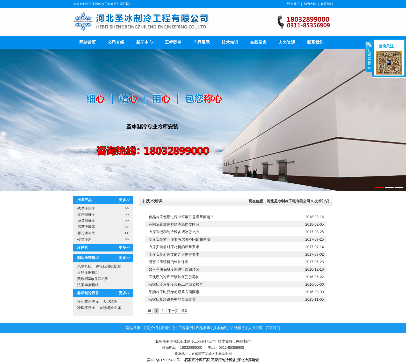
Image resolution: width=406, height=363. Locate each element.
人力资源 (287, 42)
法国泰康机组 (88, 285)
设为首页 (293, 4)
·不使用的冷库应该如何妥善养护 (174, 277)
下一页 (173, 311)
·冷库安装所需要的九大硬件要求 (174, 254)
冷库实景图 (86, 308)
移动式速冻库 (88, 301)
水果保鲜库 (86, 214)
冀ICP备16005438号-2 (165, 360)
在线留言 (258, 42)
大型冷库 (110, 301)
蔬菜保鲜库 (86, 221)
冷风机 (82, 247)
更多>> (124, 200)
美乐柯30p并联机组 (92, 279)
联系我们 (327, 4)
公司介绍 (116, 42)
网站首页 (87, 42)
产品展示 (201, 42)
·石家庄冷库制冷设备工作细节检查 (175, 284)
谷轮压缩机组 (88, 272)
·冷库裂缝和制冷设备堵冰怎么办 (174, 232)
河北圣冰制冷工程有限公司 (288, 201)
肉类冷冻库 (86, 208)
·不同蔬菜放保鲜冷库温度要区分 (174, 224)
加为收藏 (310, 4)
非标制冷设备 (88, 293)
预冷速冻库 (86, 233)
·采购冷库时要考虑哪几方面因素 (174, 292)
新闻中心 (144, 42)
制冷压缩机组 (88, 258)
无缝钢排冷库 (110, 308)
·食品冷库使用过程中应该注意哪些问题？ (181, 217)
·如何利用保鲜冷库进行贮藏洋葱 (174, 269)
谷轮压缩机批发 (108, 266)
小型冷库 (84, 239)
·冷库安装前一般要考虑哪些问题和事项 (179, 239)
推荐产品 (84, 200)
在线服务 (238, 328)
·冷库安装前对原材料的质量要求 (174, 247)
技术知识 (230, 42)
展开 (369, 56)
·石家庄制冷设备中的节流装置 (172, 299)
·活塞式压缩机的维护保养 (168, 262)
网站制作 (243, 341)
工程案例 (173, 42)
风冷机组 (84, 266)
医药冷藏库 (86, 227)
